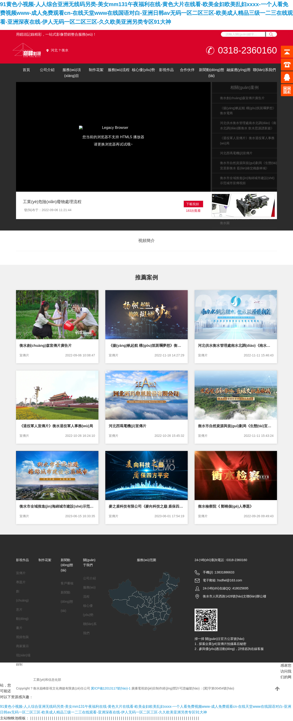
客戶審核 (67, 583)
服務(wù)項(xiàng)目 (71, 73)
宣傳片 (24, 355)
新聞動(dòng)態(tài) (211, 73)
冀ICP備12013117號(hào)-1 (110, 688)
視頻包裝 (22, 637)
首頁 (26, 70)
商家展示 (22, 646)
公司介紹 (47, 70)
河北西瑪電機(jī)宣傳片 (236, 153)
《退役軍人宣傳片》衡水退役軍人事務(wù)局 (56, 426)
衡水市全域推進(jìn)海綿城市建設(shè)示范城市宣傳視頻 (57, 506)
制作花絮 (96, 70)
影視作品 (166, 70)
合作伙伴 (187, 70)
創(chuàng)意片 (22, 600)
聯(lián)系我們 (264, 70)
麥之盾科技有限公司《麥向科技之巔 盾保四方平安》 (146, 506)
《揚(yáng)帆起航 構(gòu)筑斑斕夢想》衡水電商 (146, 345)
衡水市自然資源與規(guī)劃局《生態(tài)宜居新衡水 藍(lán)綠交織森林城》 (236, 426)
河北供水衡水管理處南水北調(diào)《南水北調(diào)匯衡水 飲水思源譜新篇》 (236, 345)
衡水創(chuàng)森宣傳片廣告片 (242, 98)
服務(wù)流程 (119, 70)
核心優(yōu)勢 (143, 70)
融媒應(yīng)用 (239, 70)
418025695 (240, 588)
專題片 (21, 582)
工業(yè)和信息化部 (47, 679)
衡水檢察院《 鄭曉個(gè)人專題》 (225, 506)
